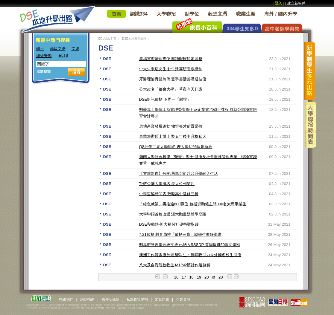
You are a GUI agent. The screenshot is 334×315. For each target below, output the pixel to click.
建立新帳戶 (296, 3)
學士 (40, 48)
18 (191, 277)
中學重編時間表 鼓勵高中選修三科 (169, 194)
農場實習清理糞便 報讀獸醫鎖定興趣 (171, 58)
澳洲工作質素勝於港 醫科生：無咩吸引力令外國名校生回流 (190, 255)
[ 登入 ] (278, 3)
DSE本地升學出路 (134, 38)
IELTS (63, 55)
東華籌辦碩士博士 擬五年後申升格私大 (173, 136)
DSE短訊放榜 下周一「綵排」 (165, 99)
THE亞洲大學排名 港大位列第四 (167, 183)
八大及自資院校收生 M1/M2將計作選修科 (174, 265)
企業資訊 (183, 299)
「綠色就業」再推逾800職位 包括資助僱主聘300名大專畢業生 (193, 204)
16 (176, 277)
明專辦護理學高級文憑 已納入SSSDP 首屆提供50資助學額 (190, 244)
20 (206, 277)
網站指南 (87, 299)
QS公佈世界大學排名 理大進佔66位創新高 (175, 146)
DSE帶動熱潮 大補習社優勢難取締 (169, 224)
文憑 (75, 48)
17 (184, 277)
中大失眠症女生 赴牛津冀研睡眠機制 (171, 69)
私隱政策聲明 (137, 299)
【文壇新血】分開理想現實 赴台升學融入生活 (178, 173)
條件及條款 (110, 299)
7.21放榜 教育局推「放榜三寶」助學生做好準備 (180, 234)
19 (199, 277)
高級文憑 (58, 48)
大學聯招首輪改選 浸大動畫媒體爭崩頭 (173, 214)
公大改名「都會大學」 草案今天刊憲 (171, 89)
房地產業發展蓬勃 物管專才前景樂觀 (171, 126)
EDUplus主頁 (107, 38)
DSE (107, 58)
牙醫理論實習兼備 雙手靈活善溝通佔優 (173, 79)
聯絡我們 (66, 299)
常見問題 (162, 299)
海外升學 (44, 55)
